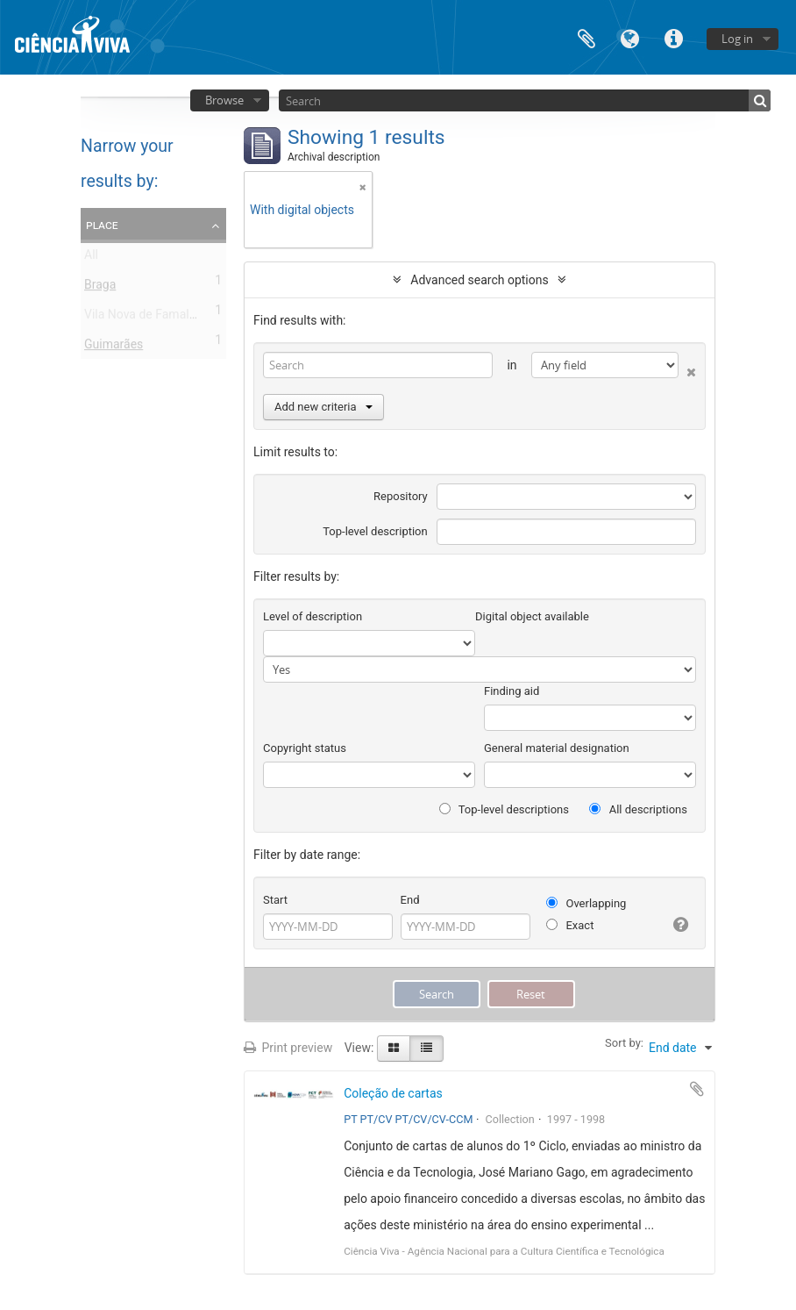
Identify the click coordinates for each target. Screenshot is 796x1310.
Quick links (674, 37)
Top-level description (375, 531)
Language (630, 37)
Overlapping (586, 903)
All (91, 258)
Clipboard (586, 37)
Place (102, 225)
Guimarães (113, 347)
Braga (100, 288)
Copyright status (304, 748)
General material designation (556, 748)
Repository (400, 496)
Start (275, 899)
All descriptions (638, 809)
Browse (224, 100)
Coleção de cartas (393, 1093)
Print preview (288, 1048)
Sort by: (624, 1042)
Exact (569, 925)
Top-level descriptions (504, 809)
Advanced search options (479, 280)
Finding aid (511, 691)
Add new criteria (323, 406)
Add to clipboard (697, 1089)
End (410, 899)
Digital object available (532, 616)
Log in (737, 39)
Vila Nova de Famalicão (148, 318)
